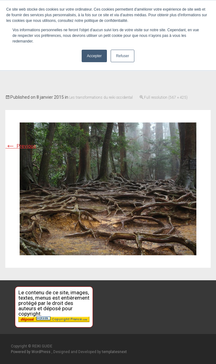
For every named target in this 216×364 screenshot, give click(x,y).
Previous (20, 146)
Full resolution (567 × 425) (166, 97)
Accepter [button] (94, 56)
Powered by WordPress (31, 352)
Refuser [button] (122, 56)
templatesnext (114, 352)
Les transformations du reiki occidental (101, 97)
